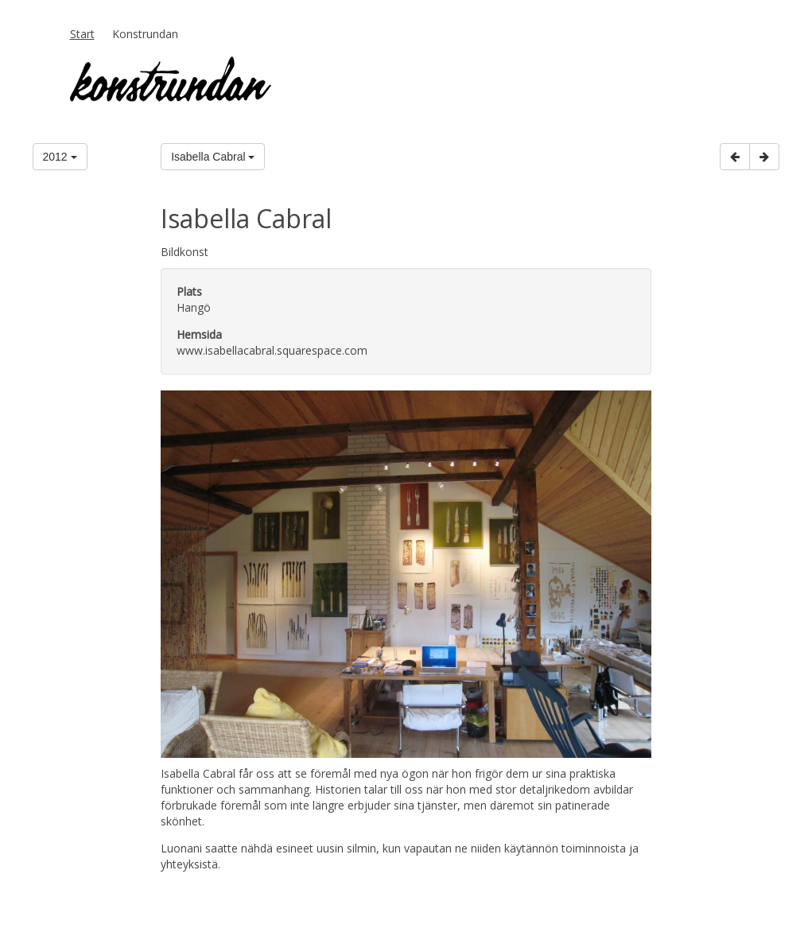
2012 (60, 156)
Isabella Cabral (212, 156)
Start (82, 33)
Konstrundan (145, 33)
